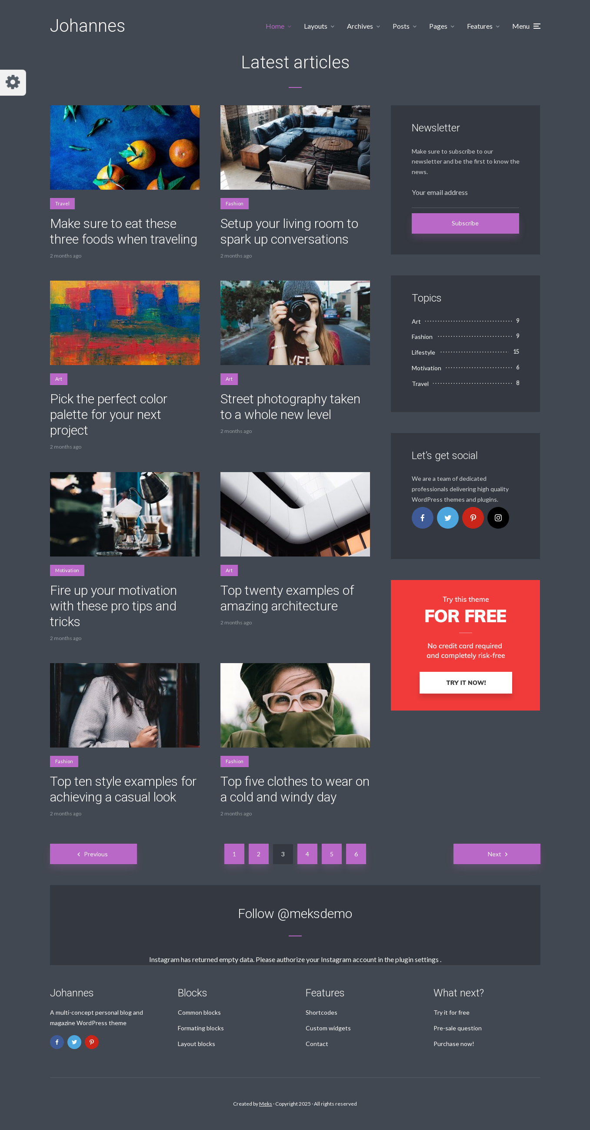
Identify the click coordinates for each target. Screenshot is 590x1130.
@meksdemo (314, 913)
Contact (317, 1043)
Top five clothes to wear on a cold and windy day (295, 789)
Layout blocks (196, 1043)
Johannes (87, 26)
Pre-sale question (457, 1028)
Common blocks (199, 1012)
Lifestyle (423, 352)
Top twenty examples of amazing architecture (287, 598)
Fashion (234, 203)
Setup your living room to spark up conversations (289, 231)
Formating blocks (201, 1028)
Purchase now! (453, 1043)
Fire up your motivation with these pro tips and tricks (113, 606)
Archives (360, 26)
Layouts (315, 26)
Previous (96, 854)
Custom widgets (328, 1028)
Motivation (67, 570)
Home (275, 26)
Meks (265, 1103)
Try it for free (451, 1012)
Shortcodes (321, 1012)
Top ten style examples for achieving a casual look (123, 789)
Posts (401, 26)
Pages (438, 26)
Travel (62, 203)
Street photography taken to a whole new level (290, 406)
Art (58, 379)
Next (494, 854)
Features (480, 26)
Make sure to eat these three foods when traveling (123, 231)
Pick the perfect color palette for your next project (108, 414)
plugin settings (417, 959)
